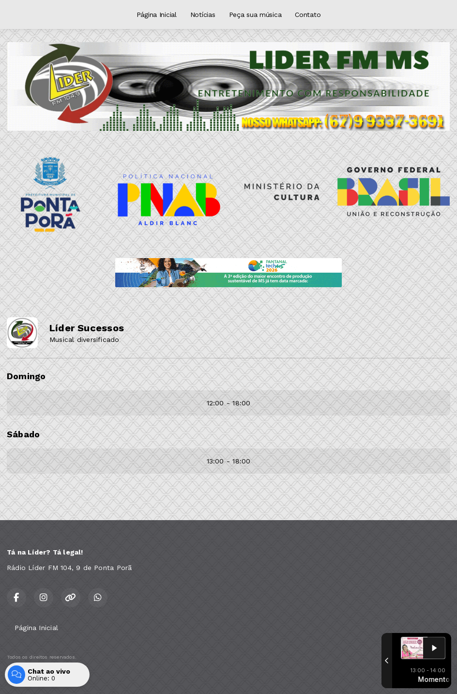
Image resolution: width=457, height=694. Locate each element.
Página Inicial (157, 14)
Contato (307, 14)
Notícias (202, 14)
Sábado (23, 434)
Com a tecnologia (40, 676)
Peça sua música (255, 14)
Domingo (26, 376)
